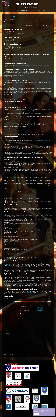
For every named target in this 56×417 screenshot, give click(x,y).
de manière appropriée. (34, 154)
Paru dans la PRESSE (40, 308)
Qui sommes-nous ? (40, 307)
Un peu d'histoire (39, 309)
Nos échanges (39, 311)
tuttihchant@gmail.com (30, 292)
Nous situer (39, 313)
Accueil (38, 306)
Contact (38, 315)
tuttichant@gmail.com (12, 41)
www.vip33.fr (7, 32)
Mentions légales (10, 16)
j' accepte (36, 413)
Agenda (38, 312)
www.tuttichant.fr (12, 177)
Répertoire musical (40, 310)
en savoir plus (35, 76)
